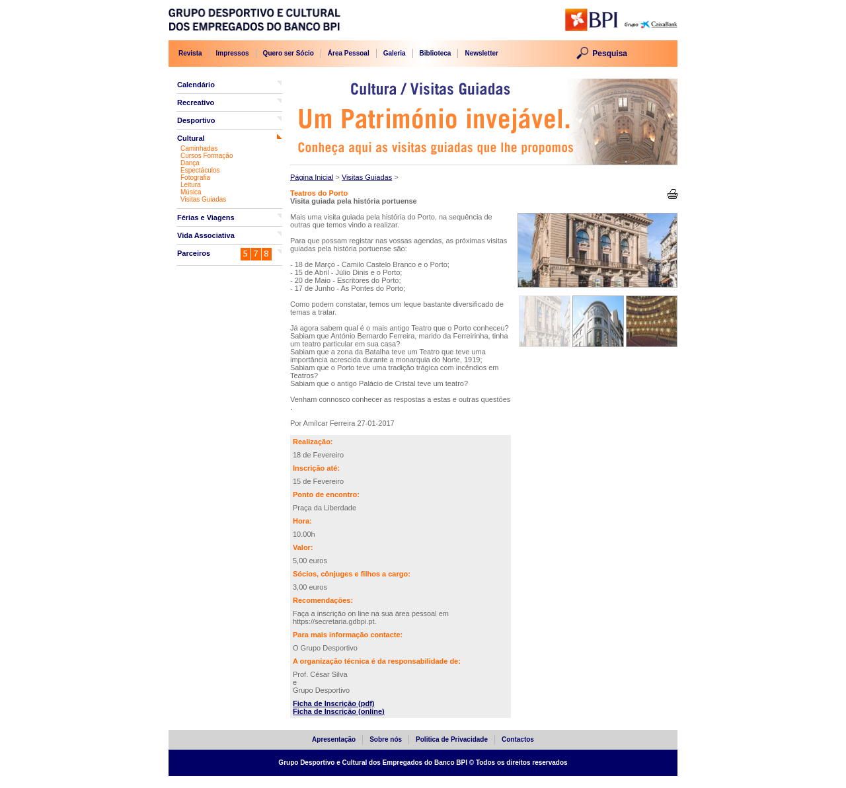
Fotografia (195, 177)
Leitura (190, 184)
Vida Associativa (206, 235)
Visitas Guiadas (203, 199)
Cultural (191, 138)
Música (191, 192)
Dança (190, 163)
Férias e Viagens (206, 217)
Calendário (196, 85)
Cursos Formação (206, 155)
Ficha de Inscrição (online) (339, 711)
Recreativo (195, 102)
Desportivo (196, 120)
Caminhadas (198, 148)
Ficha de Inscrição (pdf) (333, 703)
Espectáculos (199, 170)
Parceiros (193, 253)
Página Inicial (311, 177)
